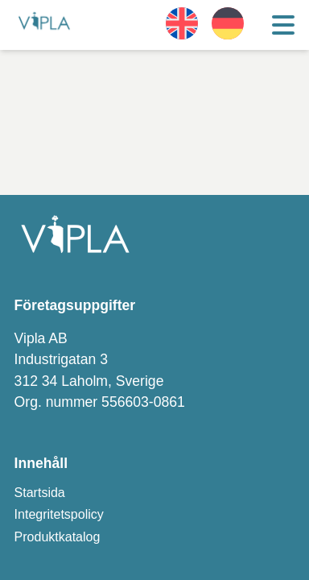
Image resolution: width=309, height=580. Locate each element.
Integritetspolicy (59, 514)
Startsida (39, 492)
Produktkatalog (57, 537)
